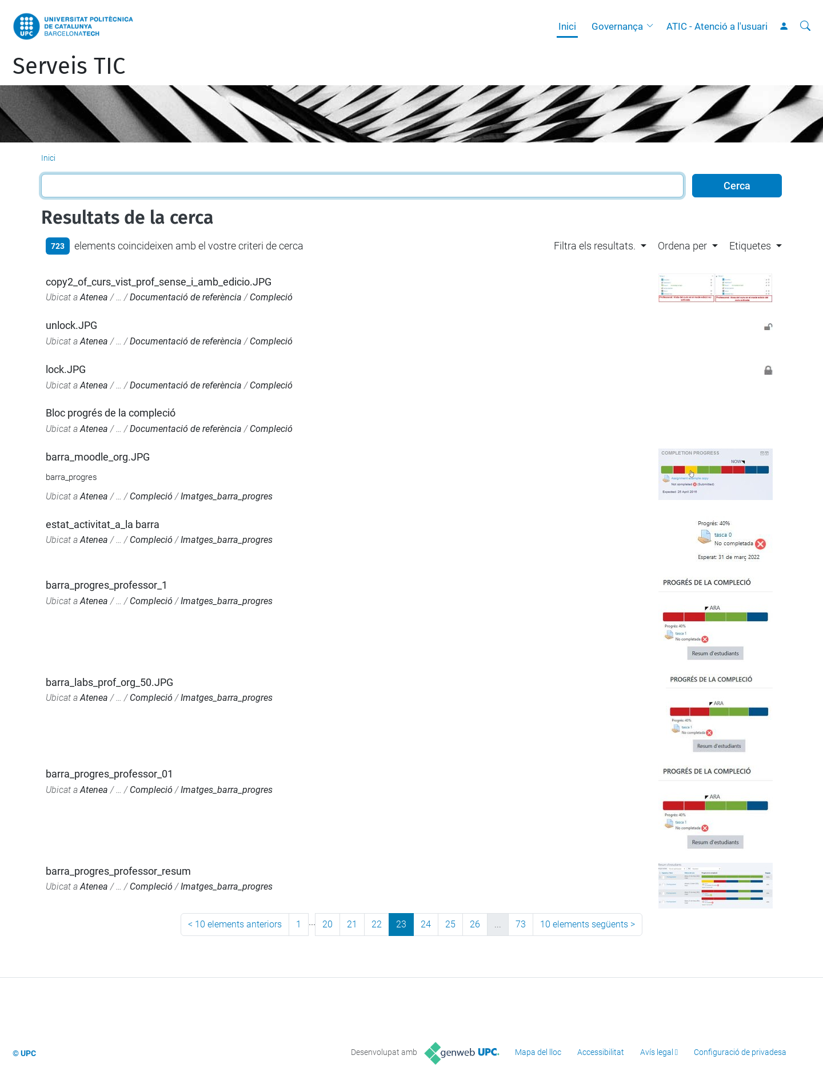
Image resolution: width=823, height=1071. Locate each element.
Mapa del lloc (538, 1052)
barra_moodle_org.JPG (98, 457)
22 (376, 924)
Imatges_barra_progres (227, 496)
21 (352, 924)
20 (327, 924)
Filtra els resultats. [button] (595, 246)
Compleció (271, 297)
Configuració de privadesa (740, 1052)
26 (475, 924)
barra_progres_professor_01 (109, 774)
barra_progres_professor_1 (106, 585)
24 (426, 924)
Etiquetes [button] (750, 246)
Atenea (94, 297)
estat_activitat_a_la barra (102, 524)
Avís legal (656, 1052)
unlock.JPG (71, 325)
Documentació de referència (186, 297)
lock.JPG (66, 369)
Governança (617, 26)
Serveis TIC (69, 66)
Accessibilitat (600, 1052)
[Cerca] (805, 26)
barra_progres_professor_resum (118, 871)
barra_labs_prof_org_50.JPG (109, 682)
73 (521, 924)
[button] (653, 26)
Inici (567, 26)
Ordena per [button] (682, 246)
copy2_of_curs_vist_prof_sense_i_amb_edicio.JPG (158, 282)
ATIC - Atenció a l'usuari (717, 26)
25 (450, 924)
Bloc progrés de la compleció (110, 413)
